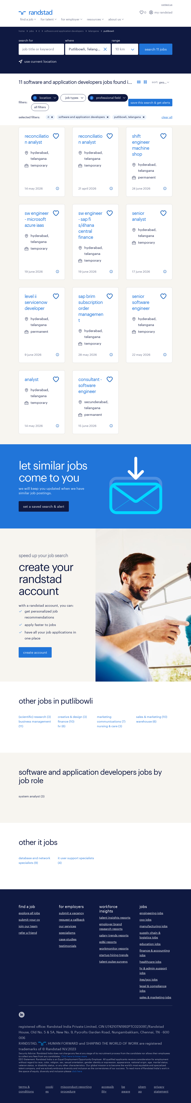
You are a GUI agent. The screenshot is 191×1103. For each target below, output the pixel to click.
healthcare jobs (150, 961)
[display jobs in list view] (139, 82)
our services (67, 926)
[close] (105, 49)
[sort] (163, 79)
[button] (52, 117)
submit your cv (29, 919)
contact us (166, 4)
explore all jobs (29, 913)
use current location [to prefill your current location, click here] (40, 61)
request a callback (71, 919)
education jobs (150, 944)
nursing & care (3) (109, 726)
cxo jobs (145, 919)
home (22, 31)
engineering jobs (151, 913)
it (39, 31)
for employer (71, 19)
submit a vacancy (71, 913)
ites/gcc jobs (149, 979)
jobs (31, 31)
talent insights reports (114, 917)
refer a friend (28, 932)
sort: (155, 82)
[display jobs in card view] (145, 82)
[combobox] (41, 49)
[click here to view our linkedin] (22, 1015)
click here (77, 1071)
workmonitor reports (114, 948)
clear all (167, 117)
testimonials (67, 945)
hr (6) (61, 726)
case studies (67, 939)
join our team (28, 926)
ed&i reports (108, 942)
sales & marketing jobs (155, 997)
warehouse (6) (146, 721)
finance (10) (66, 721)
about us (116, 19)
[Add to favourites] (55, 136)
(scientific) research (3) (35, 716)
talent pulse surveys (113, 961)
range (116, 40)
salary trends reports (114, 935)
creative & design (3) (72, 716)
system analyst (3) (31, 796)
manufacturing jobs (153, 926)
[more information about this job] (57, 188)
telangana (93, 31)
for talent (49, 19)
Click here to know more (74, 1056)
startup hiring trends (113, 955)
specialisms (67, 932)
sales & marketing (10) (151, 716)
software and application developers (64, 31)
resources (95, 19)
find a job (28, 19)
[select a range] (125, 49)
